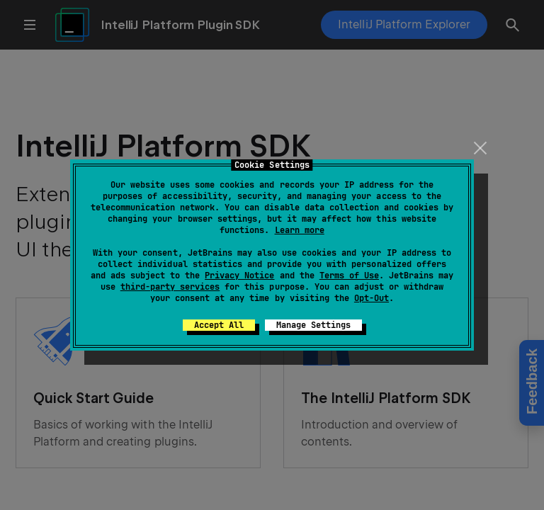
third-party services (170, 287)
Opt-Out (371, 298)
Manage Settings (313, 325)
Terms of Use (349, 275)
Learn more (299, 230)
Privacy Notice (239, 275)
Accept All (219, 325)
